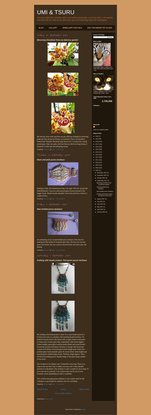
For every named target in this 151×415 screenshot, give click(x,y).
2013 (97, 154)
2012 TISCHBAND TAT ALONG (99, 28)
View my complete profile (100, 129)
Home (63, 389)
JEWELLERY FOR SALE (72, 28)
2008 (97, 168)
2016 (97, 146)
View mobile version (63, 393)
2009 (97, 165)
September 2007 (102, 180)
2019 (97, 139)
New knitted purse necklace (49, 209)
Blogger (83, 409)
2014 (97, 152)
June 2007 (100, 204)
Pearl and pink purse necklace (51, 160)
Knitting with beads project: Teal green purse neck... (105, 194)
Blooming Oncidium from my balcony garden (57, 40)
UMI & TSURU (55, 12)
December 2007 (102, 172)
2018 (97, 141)
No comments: (60, 199)
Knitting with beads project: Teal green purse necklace (62, 260)
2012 (97, 157)
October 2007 (101, 178)
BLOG (41, 28)
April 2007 (100, 209)
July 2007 (100, 201)
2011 (97, 160)
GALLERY (53, 28)
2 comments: (60, 149)
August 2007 (101, 199)
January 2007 (101, 212)
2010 (97, 162)
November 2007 (102, 175)
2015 (97, 149)
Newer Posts (42, 389)
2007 (97, 170)
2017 (97, 144)
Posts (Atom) (49, 399)
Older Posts (84, 389)
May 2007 (100, 207)
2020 (97, 136)
